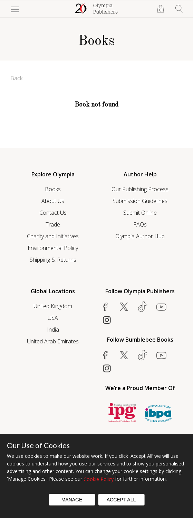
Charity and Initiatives (53, 236)
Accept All (121, 499)
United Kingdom (52, 306)
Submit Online (140, 212)
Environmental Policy (53, 248)
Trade (53, 224)
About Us (52, 201)
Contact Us (53, 212)
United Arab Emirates (53, 341)
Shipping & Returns (53, 259)
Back (16, 78)
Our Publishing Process (140, 189)
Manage (72, 499)
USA (53, 318)
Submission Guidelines (140, 201)
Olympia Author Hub (140, 236)
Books (53, 189)
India (53, 329)
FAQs (140, 224)
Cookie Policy (99, 479)
